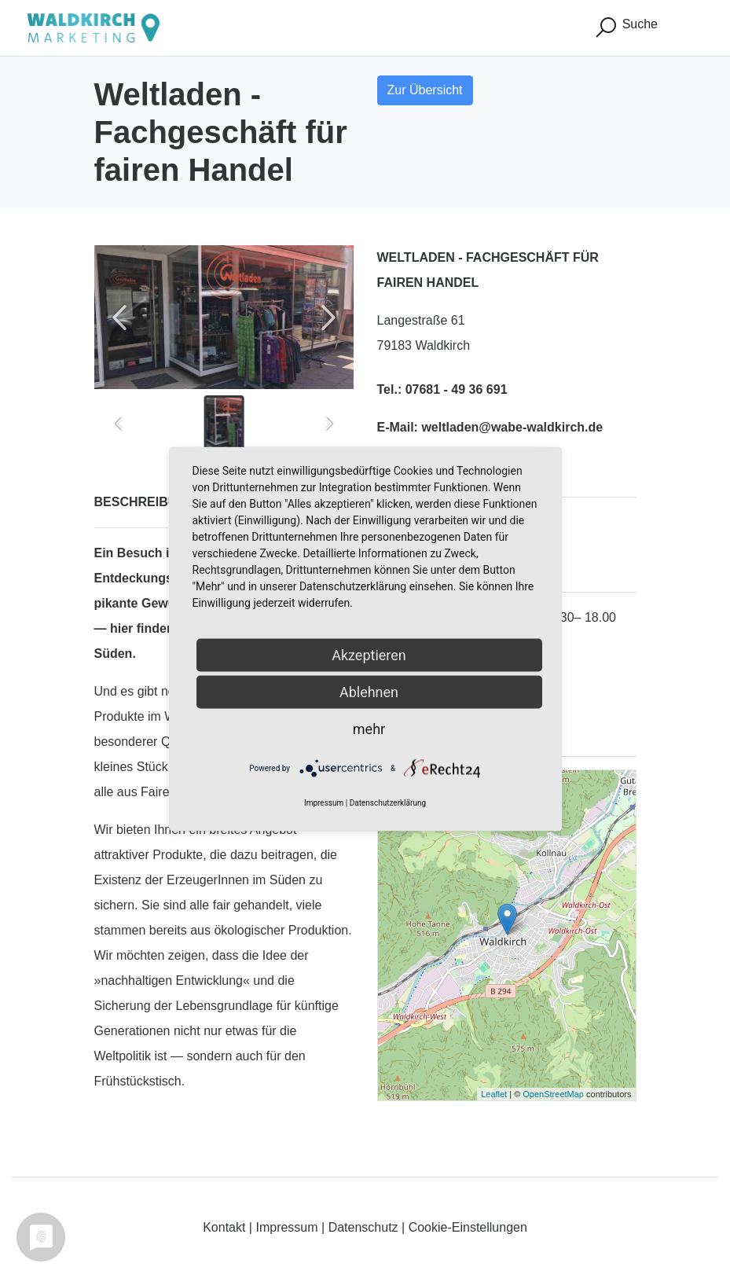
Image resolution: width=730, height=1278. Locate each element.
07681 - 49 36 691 (456, 389)
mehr (369, 729)
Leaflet (494, 1094)
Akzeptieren (369, 655)
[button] (224, 423)
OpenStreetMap (553, 1094)
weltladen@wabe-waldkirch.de (512, 427)
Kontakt (224, 1227)
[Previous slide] (119, 317)
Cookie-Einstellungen (468, 1227)
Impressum (286, 1227)
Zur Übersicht (425, 90)
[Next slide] (328, 317)
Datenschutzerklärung (388, 803)
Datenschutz (363, 1227)
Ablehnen (368, 692)
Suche (625, 27)
